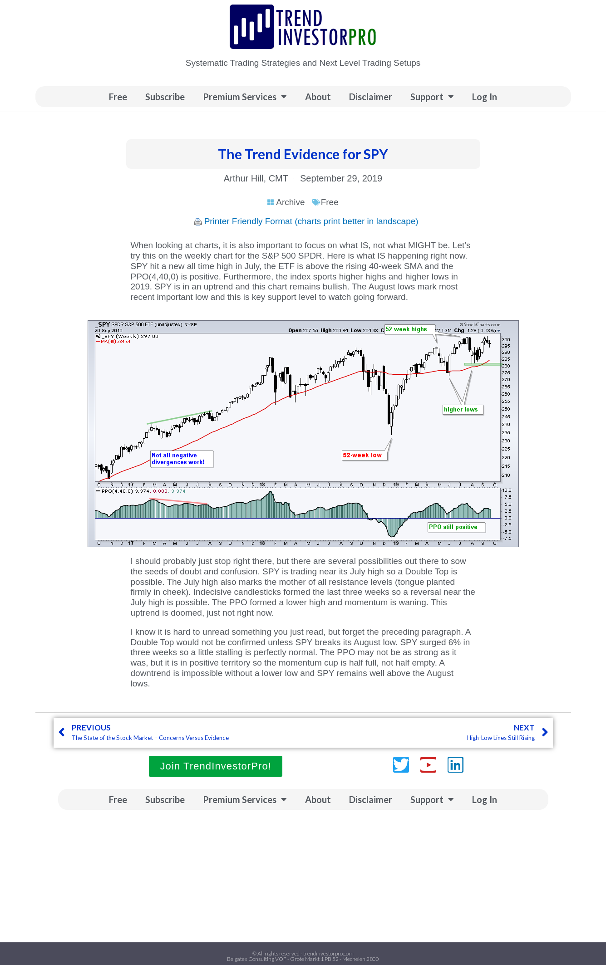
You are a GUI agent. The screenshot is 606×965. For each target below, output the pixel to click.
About (318, 96)
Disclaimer (370, 96)
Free (118, 96)
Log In (484, 96)
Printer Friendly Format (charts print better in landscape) (311, 221)
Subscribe (165, 96)
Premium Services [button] (245, 97)
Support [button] (432, 97)
